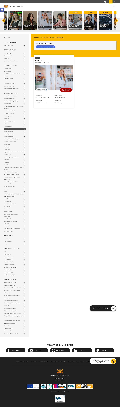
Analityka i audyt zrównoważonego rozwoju (12, 75)
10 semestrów (7, 254)
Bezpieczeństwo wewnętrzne (11, 93)
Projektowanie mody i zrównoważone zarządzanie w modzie (13, 195)
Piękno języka (7, 293)
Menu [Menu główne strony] (113, 6)
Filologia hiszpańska (9, 136)
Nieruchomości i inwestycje (11, 172)
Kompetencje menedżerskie (11, 333)
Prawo (5, 191)
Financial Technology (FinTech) (11, 139)
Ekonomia (6, 123)
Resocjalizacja (7, 206)
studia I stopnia (7, 55)
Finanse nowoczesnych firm (11, 310)
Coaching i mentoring (9, 111)
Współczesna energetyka (10, 282)
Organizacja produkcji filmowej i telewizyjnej (12, 178)
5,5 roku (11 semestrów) (9, 275)
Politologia (6, 189)
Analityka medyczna (9, 78)
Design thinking (8, 331)
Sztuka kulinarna (8, 211)
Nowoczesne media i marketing (12, 303)
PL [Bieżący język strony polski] (110, 1)
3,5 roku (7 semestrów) (9, 264)
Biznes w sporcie (8, 103)
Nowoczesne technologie (10, 323)
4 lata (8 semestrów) (9, 269)
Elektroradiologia (8, 126)
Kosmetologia (7, 154)
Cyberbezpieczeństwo (9, 113)
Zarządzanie (7, 226)
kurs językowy (7, 53)
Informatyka (7, 146)
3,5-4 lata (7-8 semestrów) (10, 267)
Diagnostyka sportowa (9, 116)
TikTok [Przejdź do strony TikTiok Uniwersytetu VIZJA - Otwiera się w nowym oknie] (104, 350)
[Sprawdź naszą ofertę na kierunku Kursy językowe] (60, 20)
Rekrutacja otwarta (8, 45)
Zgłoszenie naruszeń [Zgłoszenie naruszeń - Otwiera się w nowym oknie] (76, 362)
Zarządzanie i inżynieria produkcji (12, 228)
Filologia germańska (9, 134)
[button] (2, 10)
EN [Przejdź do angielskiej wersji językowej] (114, 1)
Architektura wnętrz (9, 86)
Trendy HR (6, 305)
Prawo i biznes (7, 325)
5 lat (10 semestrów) (8, 272)
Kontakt (33, 362)
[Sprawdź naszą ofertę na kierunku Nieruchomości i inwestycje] (75, 20)
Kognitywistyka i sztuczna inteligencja (13, 152)
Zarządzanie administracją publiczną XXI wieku (13, 317)
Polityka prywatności (58, 362)
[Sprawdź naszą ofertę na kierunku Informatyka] (14, 20)
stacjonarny (7, 239)
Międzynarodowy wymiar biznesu (12, 313)
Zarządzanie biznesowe (10, 308)
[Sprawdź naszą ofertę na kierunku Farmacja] (45, 20)
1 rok (5, 251)
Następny (116, 20)
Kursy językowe (7, 68)
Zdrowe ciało (7, 298)
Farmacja (6, 128)
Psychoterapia (7, 201)
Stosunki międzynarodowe (10, 209)
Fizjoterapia (7, 144)
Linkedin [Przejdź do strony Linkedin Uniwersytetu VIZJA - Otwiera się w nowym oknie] (82, 350)
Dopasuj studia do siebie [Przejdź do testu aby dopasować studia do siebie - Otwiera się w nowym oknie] (100, 361)
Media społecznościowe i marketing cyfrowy (13, 168)
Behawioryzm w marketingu (11, 300)
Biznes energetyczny (9, 98)
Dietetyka (6, 118)
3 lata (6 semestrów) (9, 262)
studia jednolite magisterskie (11, 61)
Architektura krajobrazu (10, 83)
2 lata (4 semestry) (8, 259)
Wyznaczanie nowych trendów (11, 295)
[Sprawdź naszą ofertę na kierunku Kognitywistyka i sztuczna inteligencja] (105, 20)
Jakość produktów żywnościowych (12, 290)
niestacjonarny (7, 241)
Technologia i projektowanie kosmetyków (11, 215)
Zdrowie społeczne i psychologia (12, 320)
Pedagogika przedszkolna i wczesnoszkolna (10, 183)
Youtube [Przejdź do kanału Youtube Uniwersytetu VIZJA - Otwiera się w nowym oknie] (38, 350)
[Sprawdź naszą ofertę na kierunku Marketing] (90, 20)
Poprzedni (3, 20)
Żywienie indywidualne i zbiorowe (12, 287)
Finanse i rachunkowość (10, 141)
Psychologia (7, 198)
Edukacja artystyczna (9, 121)
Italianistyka (7, 149)
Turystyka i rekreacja (9, 218)
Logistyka (6, 159)
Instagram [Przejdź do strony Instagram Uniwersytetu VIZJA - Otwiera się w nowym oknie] (60, 350)
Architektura (7, 81)
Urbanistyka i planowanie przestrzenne (10, 222)
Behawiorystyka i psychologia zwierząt (11, 89)
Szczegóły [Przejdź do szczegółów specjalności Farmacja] (41, 90)
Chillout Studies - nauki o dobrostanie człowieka (13, 107)
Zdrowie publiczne (8, 231)
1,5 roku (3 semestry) (9, 257)
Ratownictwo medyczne (10, 204)
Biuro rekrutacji (22, 362)
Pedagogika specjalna (9, 186)
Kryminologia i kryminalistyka (11, 157)
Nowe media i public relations (11, 174)
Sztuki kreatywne (8, 328)
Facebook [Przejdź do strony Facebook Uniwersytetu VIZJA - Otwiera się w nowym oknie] (15, 350)
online (5, 244)
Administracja (7, 71)
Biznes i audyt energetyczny (11, 101)
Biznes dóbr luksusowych (10, 96)
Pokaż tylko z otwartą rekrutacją (45, 47)
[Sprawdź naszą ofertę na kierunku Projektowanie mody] (30, 20)
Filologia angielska (8, 131)
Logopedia (6, 162)
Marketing (6, 164)
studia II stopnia (8, 58)
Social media (43, 362)
